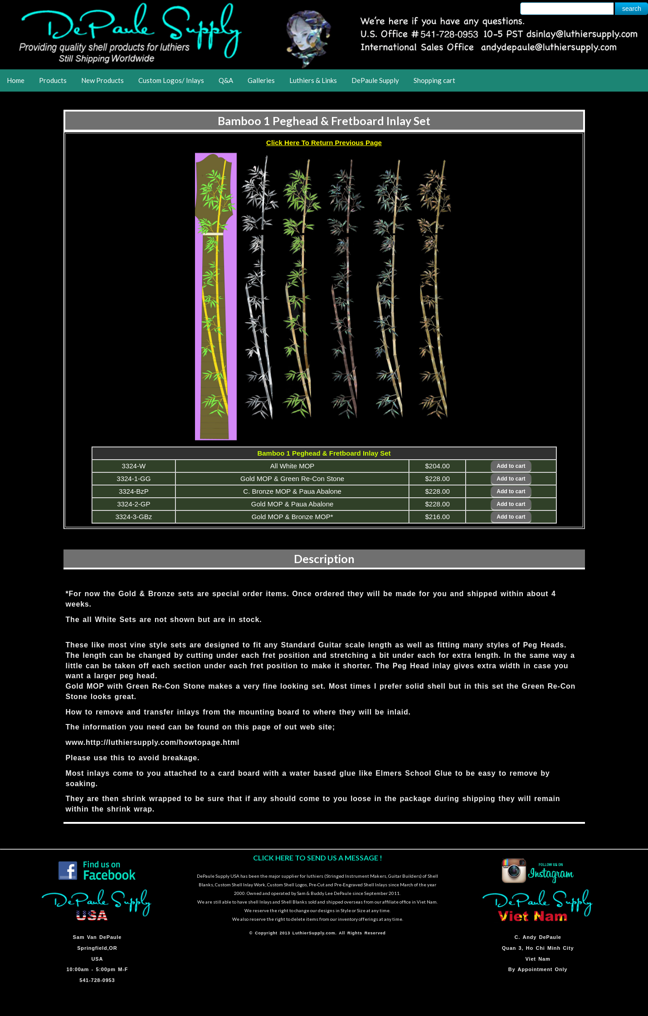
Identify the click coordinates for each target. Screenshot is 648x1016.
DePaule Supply (375, 80)
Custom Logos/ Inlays (171, 80)
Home (15, 80)
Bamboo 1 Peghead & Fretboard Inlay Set (324, 120)
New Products (102, 80)
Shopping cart (434, 80)
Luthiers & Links (313, 80)
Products (53, 80)
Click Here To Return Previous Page (324, 142)
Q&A (226, 80)
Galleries (261, 80)
